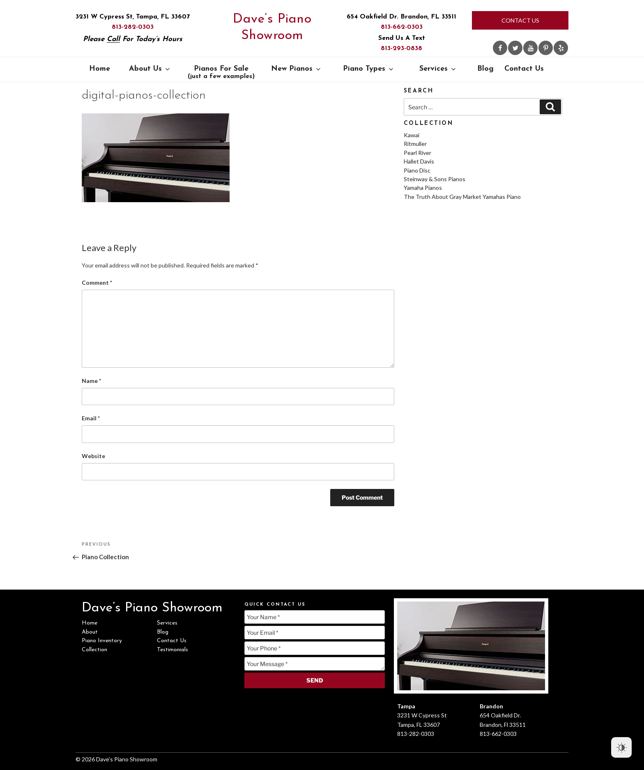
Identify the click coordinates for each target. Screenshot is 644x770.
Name (91, 380)
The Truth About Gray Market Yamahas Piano (462, 196)
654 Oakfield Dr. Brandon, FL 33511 (401, 17)
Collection (94, 650)
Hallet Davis (419, 161)
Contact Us (520, 20)
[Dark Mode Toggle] (621, 747)
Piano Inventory (102, 641)
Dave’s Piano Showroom (272, 27)
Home (99, 69)
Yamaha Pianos (423, 187)
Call (113, 39)
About (90, 632)
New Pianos (296, 69)
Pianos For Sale (221, 72)
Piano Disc (417, 170)
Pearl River (417, 152)
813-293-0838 (401, 48)
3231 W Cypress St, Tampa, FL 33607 (133, 17)
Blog (485, 69)
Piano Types (369, 69)
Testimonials (172, 650)
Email (91, 418)
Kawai (411, 134)
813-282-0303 (133, 27)
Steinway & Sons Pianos (434, 178)
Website (93, 455)
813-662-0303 (402, 27)
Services (438, 69)
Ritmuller (415, 143)
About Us (150, 69)
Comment (97, 282)
